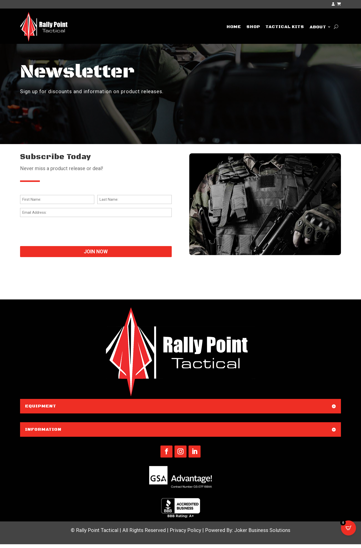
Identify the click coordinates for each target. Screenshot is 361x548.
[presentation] (58, 231)
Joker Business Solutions (262, 530)
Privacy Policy (185, 530)
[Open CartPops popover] (348, 527)
